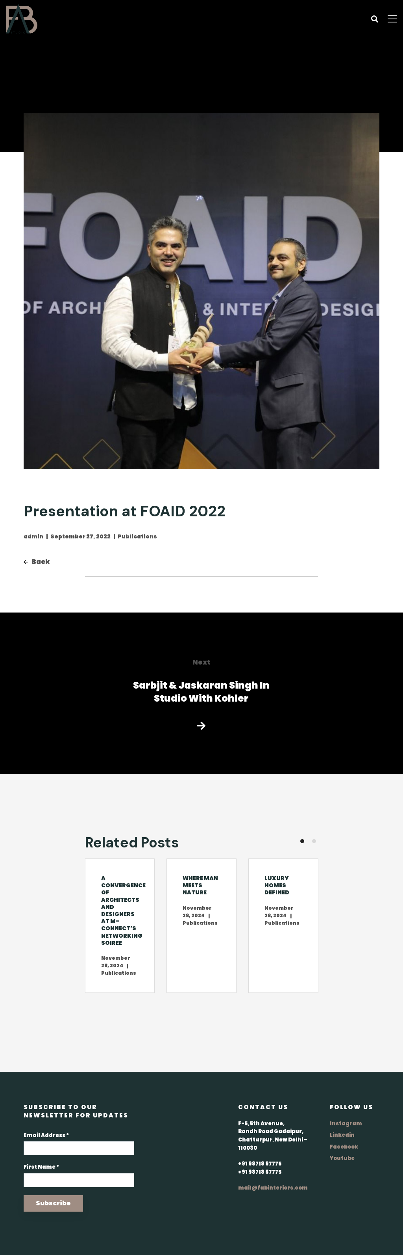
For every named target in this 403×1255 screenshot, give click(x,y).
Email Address (46, 1135)
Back (37, 561)
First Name (41, 1167)
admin (33, 536)
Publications (137, 536)
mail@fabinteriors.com (273, 1188)
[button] (302, 841)
